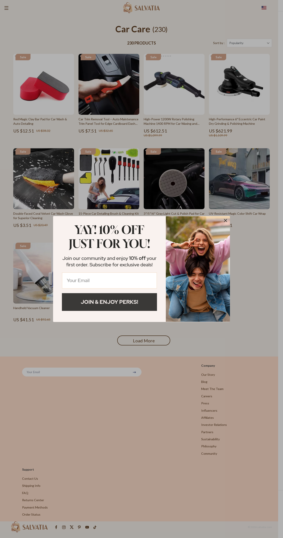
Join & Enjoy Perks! (109, 301)
